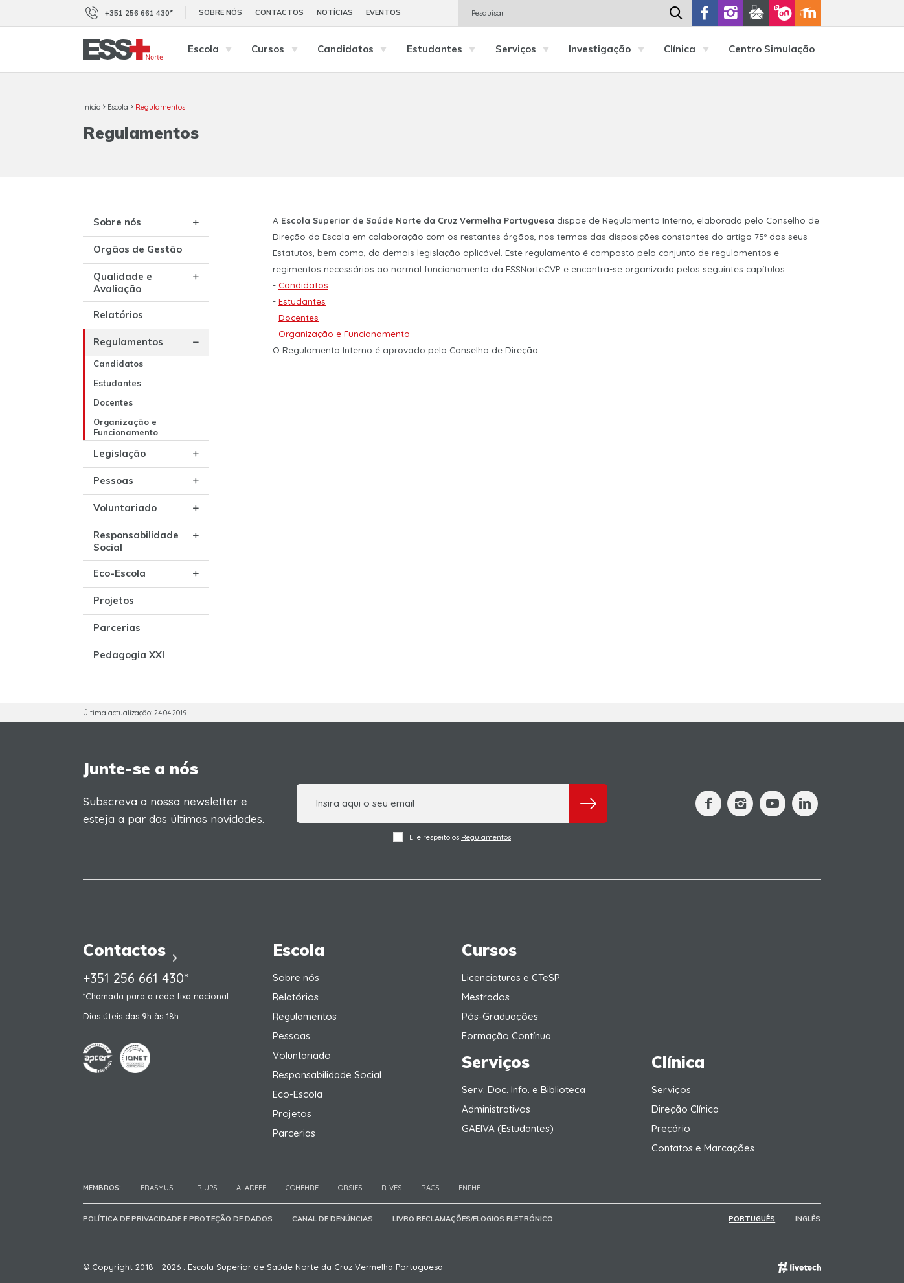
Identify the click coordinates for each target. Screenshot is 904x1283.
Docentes (113, 402)
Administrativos (496, 1109)
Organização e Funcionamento (125, 427)
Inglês (808, 1218)
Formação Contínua (506, 1036)
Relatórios (118, 314)
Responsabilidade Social (136, 541)
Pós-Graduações (500, 1016)
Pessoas (113, 480)
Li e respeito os (452, 837)
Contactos (279, 12)
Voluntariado (125, 508)
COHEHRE (302, 1187)
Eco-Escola (119, 573)
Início (91, 106)
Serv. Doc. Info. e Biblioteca (523, 1089)
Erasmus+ (159, 1187)
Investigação (610, 49)
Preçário (670, 1128)
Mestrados (486, 997)
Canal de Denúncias (332, 1218)
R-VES (391, 1187)
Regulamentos (160, 106)
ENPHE (469, 1187)
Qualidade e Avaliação (122, 282)
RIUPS (207, 1187)
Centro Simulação (772, 49)
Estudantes (444, 49)
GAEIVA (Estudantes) (508, 1128)
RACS (430, 1187)
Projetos (113, 600)
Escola (213, 49)
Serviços (525, 49)
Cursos (277, 49)
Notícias (335, 12)
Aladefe (251, 1187)
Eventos (383, 12)
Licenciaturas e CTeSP (511, 977)
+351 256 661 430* (128, 13)
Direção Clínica (685, 1109)
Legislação (119, 453)
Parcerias (117, 627)
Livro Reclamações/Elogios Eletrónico (472, 1218)
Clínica (690, 49)
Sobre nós (220, 12)
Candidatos (355, 49)
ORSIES (350, 1187)
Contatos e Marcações (702, 1148)
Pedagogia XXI (128, 655)
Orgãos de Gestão (137, 249)
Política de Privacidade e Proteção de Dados (178, 1218)
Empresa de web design (799, 1267)
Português (753, 1218)
